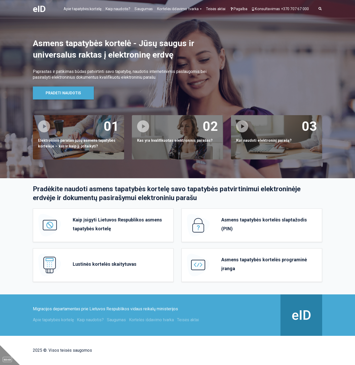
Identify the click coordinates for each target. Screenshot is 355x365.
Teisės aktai (216, 9)
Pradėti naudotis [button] (63, 93)
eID (39, 9)
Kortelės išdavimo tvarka (178, 9)
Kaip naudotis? (118, 9)
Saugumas (143, 9)
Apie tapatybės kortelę (83, 9)
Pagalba (238, 9)
